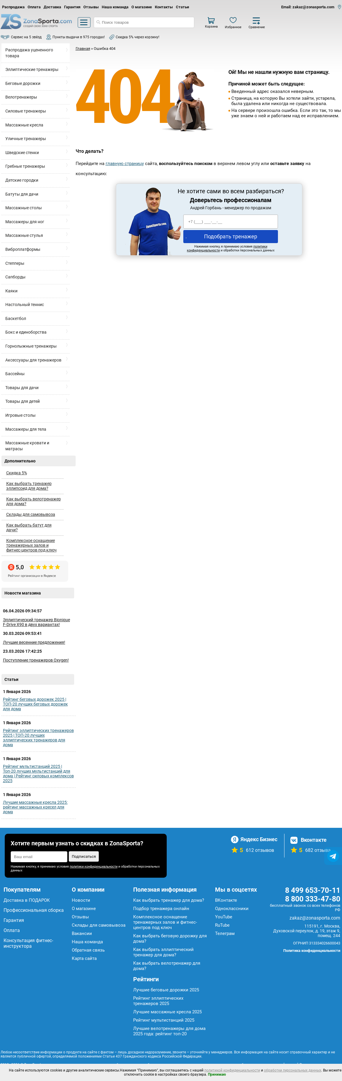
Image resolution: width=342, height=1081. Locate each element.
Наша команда (115, 7)
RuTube (222, 925)
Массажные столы (23, 207)
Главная (83, 48)
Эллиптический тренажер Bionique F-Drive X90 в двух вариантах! (36, 622)
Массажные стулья (24, 235)
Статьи (182, 7)
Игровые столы (20, 415)
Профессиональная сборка (34, 910)
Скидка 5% (16, 472)
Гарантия (72, 7)
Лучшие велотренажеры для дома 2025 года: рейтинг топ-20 (169, 1031)
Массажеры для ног (24, 221)
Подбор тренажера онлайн (161, 908)
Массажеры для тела (25, 429)
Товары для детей (22, 401)
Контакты (164, 7)
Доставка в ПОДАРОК (27, 900)
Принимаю (217, 1074)
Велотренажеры (21, 97)
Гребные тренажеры (25, 166)
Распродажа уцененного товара (29, 52)
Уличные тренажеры (25, 138)
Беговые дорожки (22, 83)
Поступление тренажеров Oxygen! (36, 660)
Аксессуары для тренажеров (33, 360)
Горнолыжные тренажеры (31, 346)
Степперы (14, 263)
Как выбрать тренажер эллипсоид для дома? (29, 486)
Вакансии (82, 933)
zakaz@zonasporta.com (314, 918)
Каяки (11, 291)
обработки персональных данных (292, 1070)
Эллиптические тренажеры (31, 69)
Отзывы (91, 7)
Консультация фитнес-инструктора (28, 943)
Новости (81, 900)
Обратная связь (88, 950)
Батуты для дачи (21, 194)
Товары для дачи (22, 387)
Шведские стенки (22, 152)
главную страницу (125, 163)
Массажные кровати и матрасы (27, 445)
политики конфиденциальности (93, 866)
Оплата (34, 7)
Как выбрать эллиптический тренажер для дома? (163, 952)
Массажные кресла (24, 125)
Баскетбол (15, 318)
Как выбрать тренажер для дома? (168, 900)
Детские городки (21, 180)
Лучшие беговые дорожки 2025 (166, 990)
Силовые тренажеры (25, 111)
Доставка (52, 7)
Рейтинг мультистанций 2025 (163, 1020)
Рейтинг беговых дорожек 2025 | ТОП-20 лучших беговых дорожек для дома (35, 704)
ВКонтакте (226, 900)
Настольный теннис (24, 304)
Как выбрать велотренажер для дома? (33, 501)
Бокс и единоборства (26, 332)
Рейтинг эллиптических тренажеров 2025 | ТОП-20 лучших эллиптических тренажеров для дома (38, 737)
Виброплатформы (22, 249)
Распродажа (13, 7)
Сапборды (15, 277)
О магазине (141, 7)
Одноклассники (232, 908)
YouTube (223, 917)
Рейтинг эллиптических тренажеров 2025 (158, 1001)
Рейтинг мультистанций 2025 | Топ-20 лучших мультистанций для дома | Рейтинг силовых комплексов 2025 (38, 773)
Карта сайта (84, 958)
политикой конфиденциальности (232, 1070)
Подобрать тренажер (230, 236)
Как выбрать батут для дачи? (29, 527)
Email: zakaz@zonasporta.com (307, 7)
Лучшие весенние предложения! (34, 642)
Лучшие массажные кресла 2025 (167, 1012)
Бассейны (15, 373)
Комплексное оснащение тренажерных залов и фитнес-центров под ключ (31, 545)
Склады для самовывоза (30, 514)
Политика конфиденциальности (311, 950)
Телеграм (225, 933)
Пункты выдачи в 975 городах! (79, 37)
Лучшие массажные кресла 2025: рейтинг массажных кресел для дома (35, 807)
